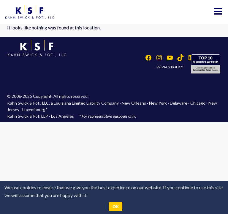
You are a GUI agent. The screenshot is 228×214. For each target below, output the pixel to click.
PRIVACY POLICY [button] (169, 67)
